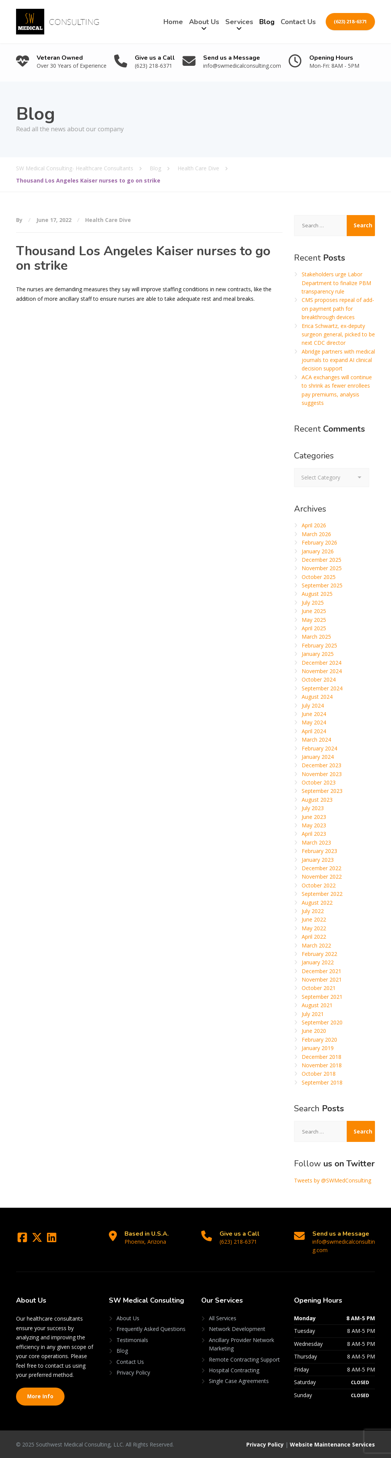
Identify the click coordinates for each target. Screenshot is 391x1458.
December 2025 (321, 559)
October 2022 (319, 885)
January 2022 (318, 962)
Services (239, 21)
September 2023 (322, 790)
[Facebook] (23, 1239)
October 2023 (319, 782)
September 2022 (322, 893)
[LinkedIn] (52, 1239)
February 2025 (319, 645)
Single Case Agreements (239, 1381)
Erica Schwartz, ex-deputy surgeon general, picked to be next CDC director (338, 334)
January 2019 (318, 1048)
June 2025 (314, 611)
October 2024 (319, 679)
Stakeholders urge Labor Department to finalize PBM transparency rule (336, 283)
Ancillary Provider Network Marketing (241, 1344)
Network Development (237, 1328)
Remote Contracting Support (244, 1359)
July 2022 (313, 911)
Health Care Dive (108, 219)
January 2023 (318, 859)
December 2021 (321, 971)
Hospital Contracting (234, 1370)
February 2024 (319, 748)
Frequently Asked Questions (151, 1328)
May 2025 (314, 619)
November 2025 (322, 568)
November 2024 (322, 671)
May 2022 (314, 928)
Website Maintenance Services (332, 1444)
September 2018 (322, 1082)
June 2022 (314, 919)
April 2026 (314, 525)
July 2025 (313, 602)
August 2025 (317, 593)
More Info (40, 1396)
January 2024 (318, 756)
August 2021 (317, 1005)
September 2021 (322, 996)
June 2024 (314, 714)
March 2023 (316, 842)
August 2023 (317, 799)
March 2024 (316, 739)
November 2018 (322, 1065)
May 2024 (314, 722)
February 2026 (319, 542)
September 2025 (322, 585)
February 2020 (319, 1039)
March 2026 (316, 534)
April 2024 (314, 731)
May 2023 (314, 825)
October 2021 (319, 988)
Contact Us (298, 21)
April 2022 (314, 936)
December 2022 (321, 868)
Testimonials (132, 1340)
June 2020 (314, 1030)
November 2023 (322, 774)
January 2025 (318, 653)
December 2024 (321, 662)
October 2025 (319, 577)
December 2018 (321, 1056)
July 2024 (313, 705)
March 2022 (316, 945)
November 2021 (322, 979)
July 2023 (313, 808)
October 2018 (319, 1073)
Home (173, 21)
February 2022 (319, 953)
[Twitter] (38, 1239)
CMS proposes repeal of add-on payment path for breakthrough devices (338, 308)
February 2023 (319, 851)
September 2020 (322, 1022)
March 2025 (316, 636)
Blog (267, 21)
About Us (204, 21)
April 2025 (314, 628)
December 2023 (321, 765)
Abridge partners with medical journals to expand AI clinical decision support (338, 360)
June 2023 (314, 816)
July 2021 (313, 1014)
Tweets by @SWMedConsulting (332, 1180)
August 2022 (317, 902)
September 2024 (322, 688)
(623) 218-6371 (350, 21)
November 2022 (322, 876)
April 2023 (314, 833)
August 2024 (317, 696)
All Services (222, 1318)
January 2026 (318, 551)
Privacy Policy (133, 1372)
